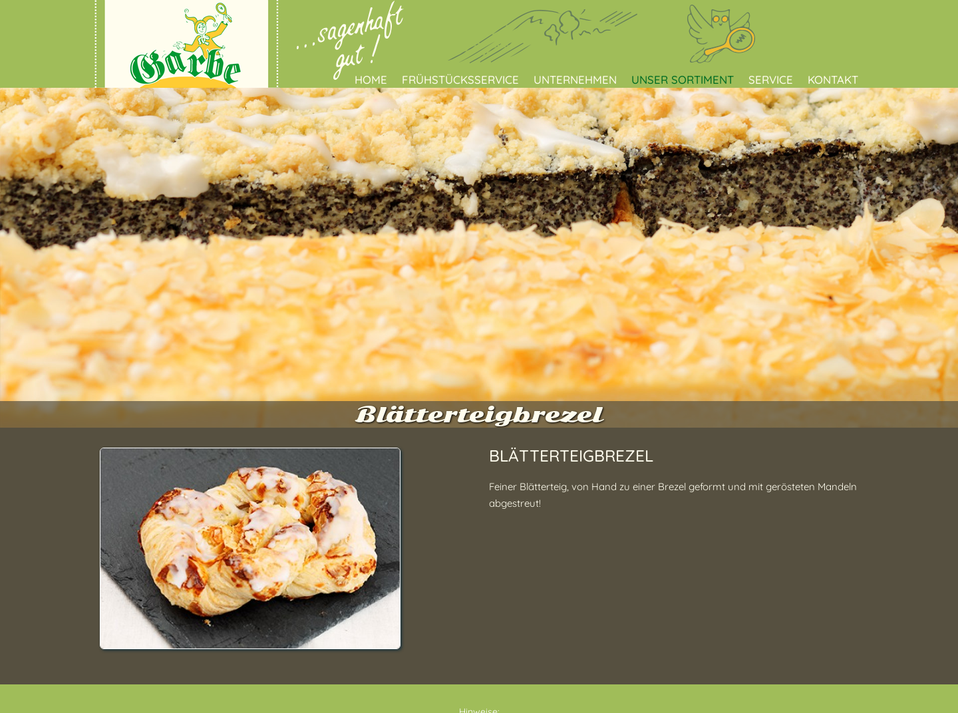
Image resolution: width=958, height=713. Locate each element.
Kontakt (833, 79)
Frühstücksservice (460, 79)
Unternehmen (575, 79)
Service (770, 79)
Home (371, 79)
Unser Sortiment (682, 79)
